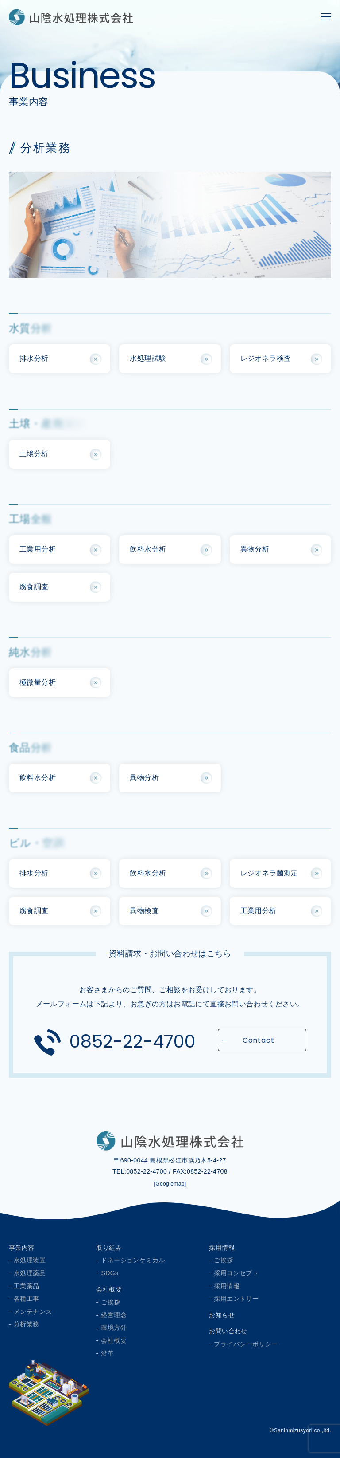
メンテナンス (33, 1311)
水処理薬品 (30, 1273)
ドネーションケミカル (133, 1260)
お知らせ (222, 1315)
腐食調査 (34, 587)
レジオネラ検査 (265, 358)
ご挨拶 (110, 1302)
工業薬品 (26, 1285)
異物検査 (144, 910)
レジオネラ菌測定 (269, 873)
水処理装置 (30, 1260)
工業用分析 (37, 549)
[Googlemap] (170, 1184)
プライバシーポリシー (246, 1344)
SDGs (109, 1273)
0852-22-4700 (133, 1041)
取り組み (109, 1247)
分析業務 (26, 1324)
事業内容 (22, 1247)
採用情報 (222, 1247)
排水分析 (34, 358)
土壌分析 (34, 453)
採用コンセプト (236, 1273)
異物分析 (255, 549)
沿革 (107, 1353)
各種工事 (26, 1298)
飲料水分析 (148, 549)
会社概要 (109, 1289)
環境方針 (114, 1327)
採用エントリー (236, 1298)
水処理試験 (148, 358)
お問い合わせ (228, 1331)
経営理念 (114, 1315)
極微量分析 (37, 682)
